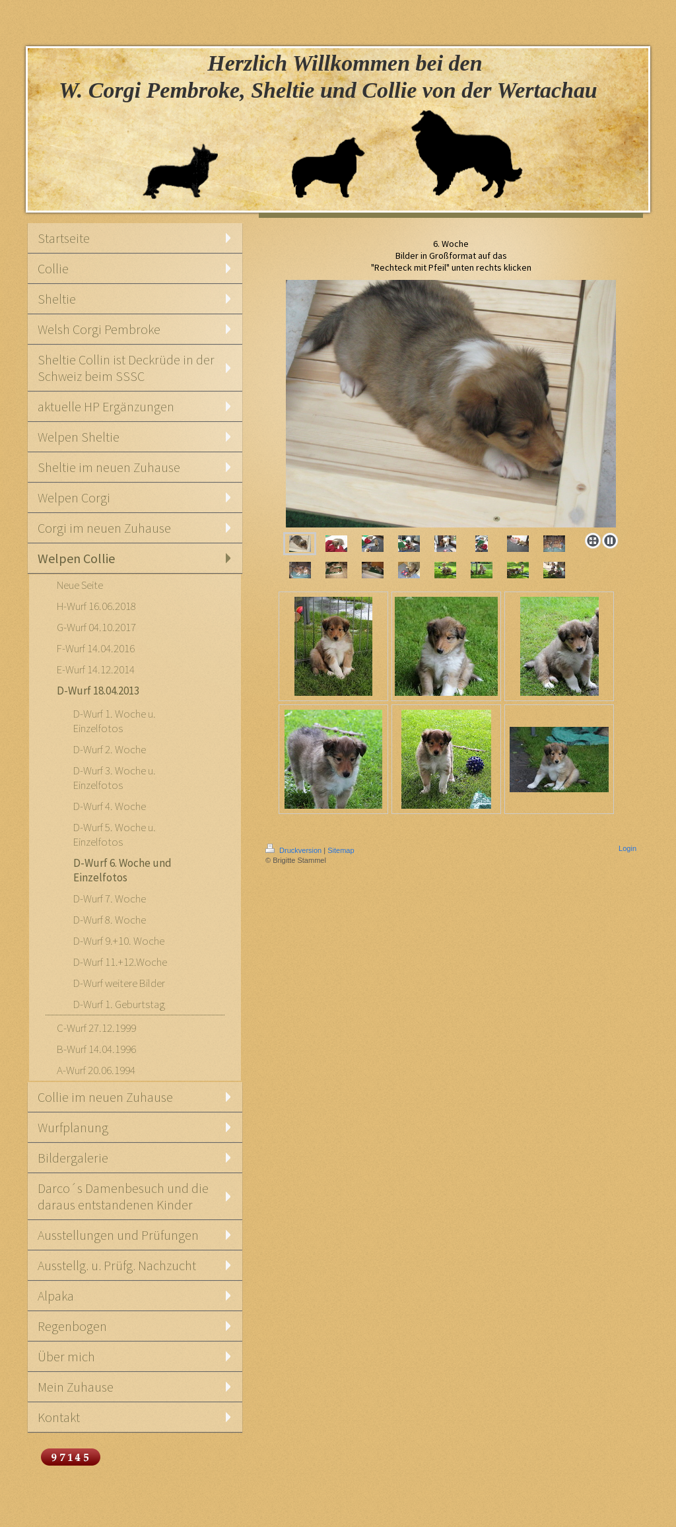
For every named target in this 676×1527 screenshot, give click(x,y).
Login (627, 848)
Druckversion (294, 850)
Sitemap (340, 850)
